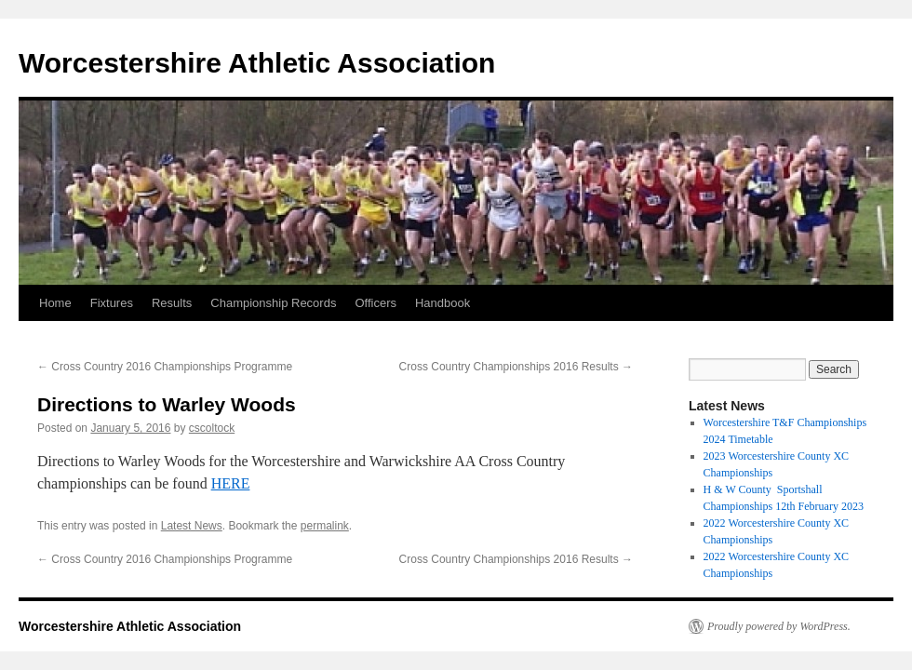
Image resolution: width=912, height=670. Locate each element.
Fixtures (111, 303)
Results (172, 303)
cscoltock (212, 428)
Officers (375, 303)
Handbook (442, 303)
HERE (230, 483)
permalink (325, 525)
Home (55, 303)
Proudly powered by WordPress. (779, 626)
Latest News (191, 525)
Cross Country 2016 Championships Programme (164, 366)
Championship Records (273, 303)
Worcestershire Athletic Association (257, 62)
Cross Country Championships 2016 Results (516, 366)
